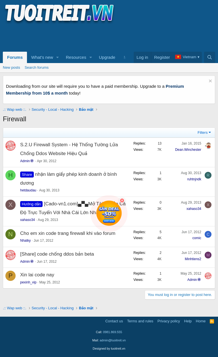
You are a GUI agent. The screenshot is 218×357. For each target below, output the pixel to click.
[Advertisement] (106, 37)
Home (201, 321)
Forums (15, 57)
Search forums (37, 67)
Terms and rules (140, 321)
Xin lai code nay (37, 274)
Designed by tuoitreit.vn (109, 348)
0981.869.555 (112, 332)
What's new (42, 57)
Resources (76, 57)
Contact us (114, 321)
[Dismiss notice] (209, 82)
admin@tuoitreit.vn (113, 340)
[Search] (209, 57)
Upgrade (107, 57)
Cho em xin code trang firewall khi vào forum (67, 233)
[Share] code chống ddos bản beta (57, 254)
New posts (11, 67)
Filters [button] (202, 132)
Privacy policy (169, 321)
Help (188, 321)
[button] (58, 57)
